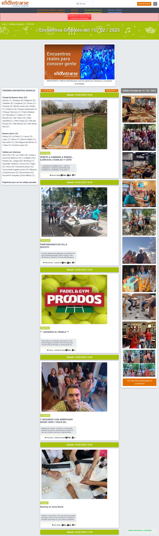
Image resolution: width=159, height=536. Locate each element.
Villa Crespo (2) (21, 121)
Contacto (58, 521)
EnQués (137, 513)
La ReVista (138, 509)
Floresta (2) (7, 106)
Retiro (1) (22, 115)
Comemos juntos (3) (24, 167)
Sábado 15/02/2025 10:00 (79, 95)
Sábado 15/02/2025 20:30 (79, 406)
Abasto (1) (7, 100)
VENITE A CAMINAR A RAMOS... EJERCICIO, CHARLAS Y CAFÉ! (98, 106)
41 (114, 477)
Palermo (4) (11, 109)
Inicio (4, 24)
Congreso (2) (20, 103)
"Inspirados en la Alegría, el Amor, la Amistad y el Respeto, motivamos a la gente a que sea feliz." (93, 533)
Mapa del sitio (59, 517)
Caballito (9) (7, 103)
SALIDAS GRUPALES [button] (93, 10)
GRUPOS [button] (74, 10)
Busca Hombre (100, 509)
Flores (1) (31, 103)
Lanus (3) (28, 136)
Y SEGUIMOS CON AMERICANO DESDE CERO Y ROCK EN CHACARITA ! (97, 223)
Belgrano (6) (30, 100)
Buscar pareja (99, 505)
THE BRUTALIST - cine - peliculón (98, 340)
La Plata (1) (17, 136)
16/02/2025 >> (111, 90)
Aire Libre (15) (8, 155)
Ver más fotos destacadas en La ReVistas (139, 382)
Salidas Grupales (16, 24)
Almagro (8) (18, 100)
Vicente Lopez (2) (20, 145)
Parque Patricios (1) (12, 112)
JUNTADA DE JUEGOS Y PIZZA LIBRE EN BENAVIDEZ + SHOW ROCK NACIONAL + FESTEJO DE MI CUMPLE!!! (98, 380)
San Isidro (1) (8, 142)
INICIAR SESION (144, 4)
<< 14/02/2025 (47, 90)
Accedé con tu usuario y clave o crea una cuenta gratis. (79, 17)
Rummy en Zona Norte (92, 261)
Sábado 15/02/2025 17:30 (79, 289)
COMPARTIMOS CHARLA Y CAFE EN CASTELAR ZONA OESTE (98, 301)
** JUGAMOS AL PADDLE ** (95, 183)
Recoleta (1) (11, 115)
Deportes (85, 179)
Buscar (57, 505)
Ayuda (57, 509)
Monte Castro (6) (21, 106)
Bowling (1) (29, 161)
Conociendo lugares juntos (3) (15, 169)
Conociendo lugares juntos (93, 296)
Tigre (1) (7, 145)
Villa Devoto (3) (19, 124)
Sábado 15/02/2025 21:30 (79, 445)
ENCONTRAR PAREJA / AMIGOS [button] (51, 10)
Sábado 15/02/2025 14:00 (79, 172)
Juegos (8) (18, 161)
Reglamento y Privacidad (63, 513)
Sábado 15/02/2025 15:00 (79, 211)
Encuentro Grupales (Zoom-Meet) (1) (18, 175)
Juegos (84, 257)
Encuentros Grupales (141, 505)
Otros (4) (10, 167)
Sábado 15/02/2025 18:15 (79, 328)
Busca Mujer (99, 513)
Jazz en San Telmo (91, 417)
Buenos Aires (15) (10, 133)
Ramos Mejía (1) (28, 139)
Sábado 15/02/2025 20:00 (79, 367)
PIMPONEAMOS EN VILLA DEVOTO (94, 145)
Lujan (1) (6, 139)
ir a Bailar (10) (29, 158)
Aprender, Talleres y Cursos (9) (15, 164)
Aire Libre (85, 101)
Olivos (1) (15, 139)
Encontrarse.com (48, 532)
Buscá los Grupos (140, 517)
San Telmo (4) (19, 118)
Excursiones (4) (26, 172)
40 (114, 399)
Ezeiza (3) (6, 136)
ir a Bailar (85, 218)
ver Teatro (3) (22, 155)
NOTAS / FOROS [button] (115, 10)
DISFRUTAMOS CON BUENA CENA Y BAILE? (99, 458)
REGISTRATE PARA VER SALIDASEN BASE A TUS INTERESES (80, 486)
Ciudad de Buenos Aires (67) (14, 97)
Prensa (57, 525)
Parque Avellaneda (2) (27, 109)
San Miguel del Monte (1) (26, 142)
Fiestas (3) (7, 161)
